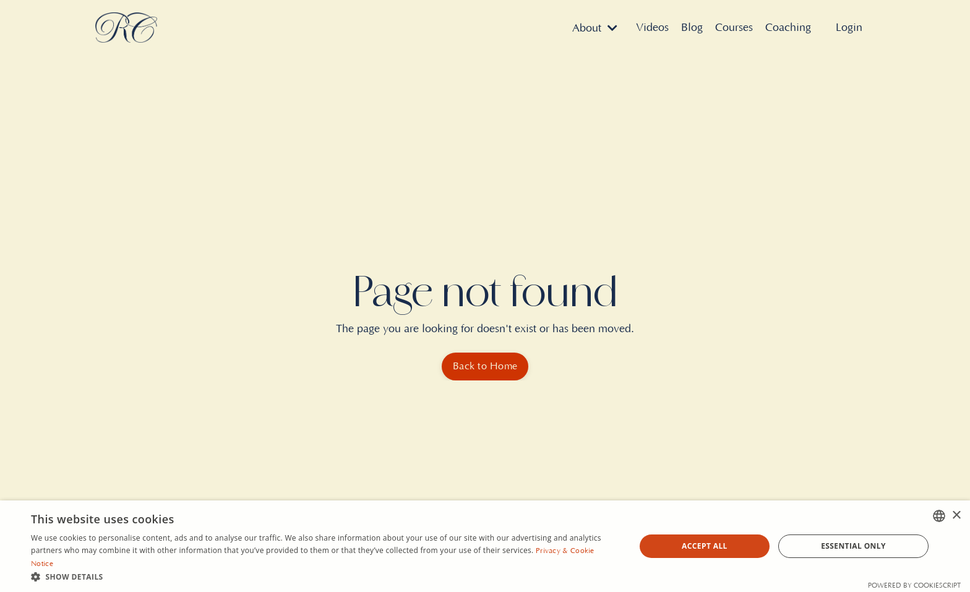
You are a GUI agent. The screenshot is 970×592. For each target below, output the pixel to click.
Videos (652, 28)
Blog (692, 28)
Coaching (788, 28)
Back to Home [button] (485, 366)
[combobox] (939, 516)
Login (849, 28)
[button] (324, 576)
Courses (734, 28)
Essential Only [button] (853, 546)
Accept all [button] (705, 546)
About (594, 28)
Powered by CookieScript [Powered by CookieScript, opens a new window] (914, 586)
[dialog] (485, 546)
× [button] (956, 515)
